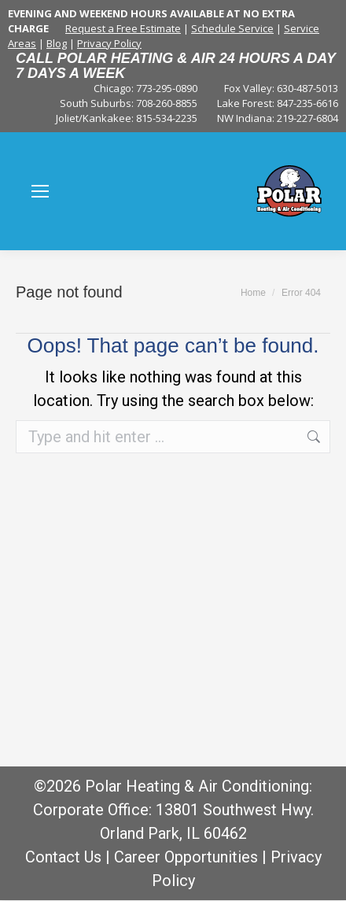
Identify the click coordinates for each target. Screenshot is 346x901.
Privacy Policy (109, 43)
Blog (56, 43)
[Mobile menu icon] (40, 191)
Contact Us (63, 856)
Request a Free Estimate (123, 28)
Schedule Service (232, 28)
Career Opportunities (186, 856)
